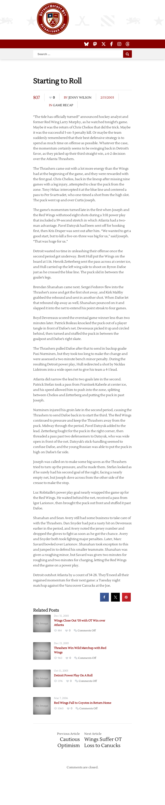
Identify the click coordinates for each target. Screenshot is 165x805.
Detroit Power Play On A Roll (73, 675)
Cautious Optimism (68, 742)
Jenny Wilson (79, 98)
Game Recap (63, 105)
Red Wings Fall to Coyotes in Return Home (82, 703)
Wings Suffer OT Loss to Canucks (103, 742)
